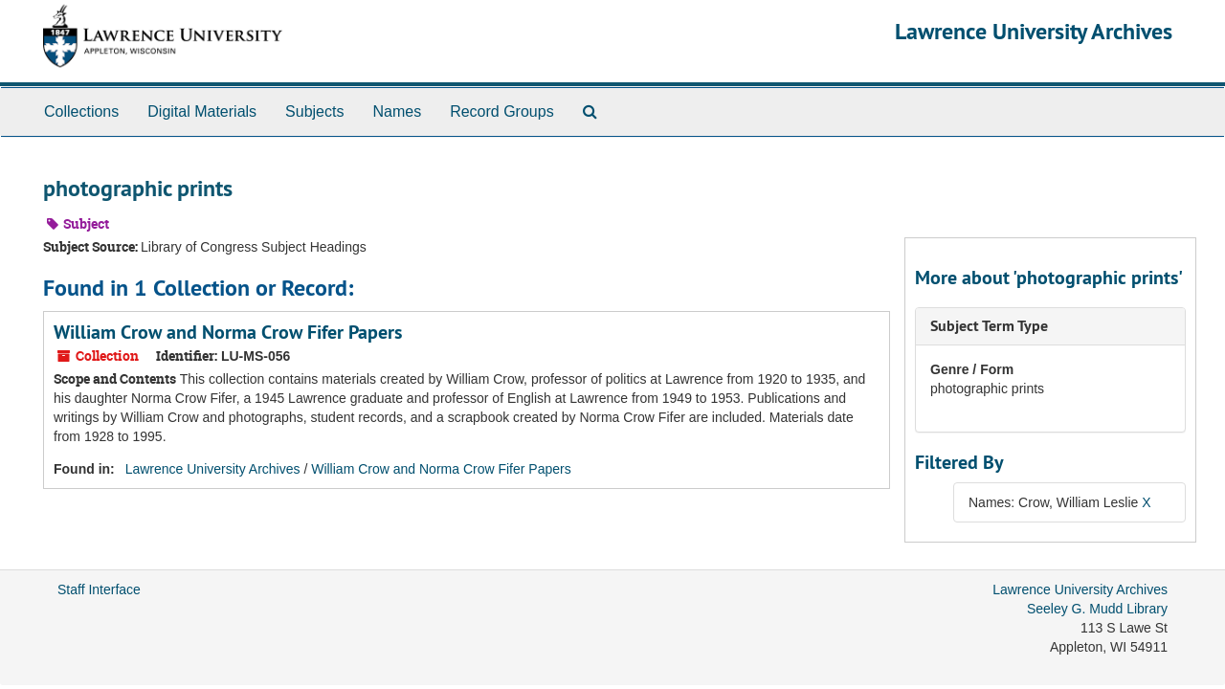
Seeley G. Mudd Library (1097, 608)
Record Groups (502, 111)
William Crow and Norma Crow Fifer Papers (228, 332)
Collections (81, 111)
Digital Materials (201, 111)
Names (396, 111)
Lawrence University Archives (1033, 31)
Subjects (314, 111)
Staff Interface (99, 589)
